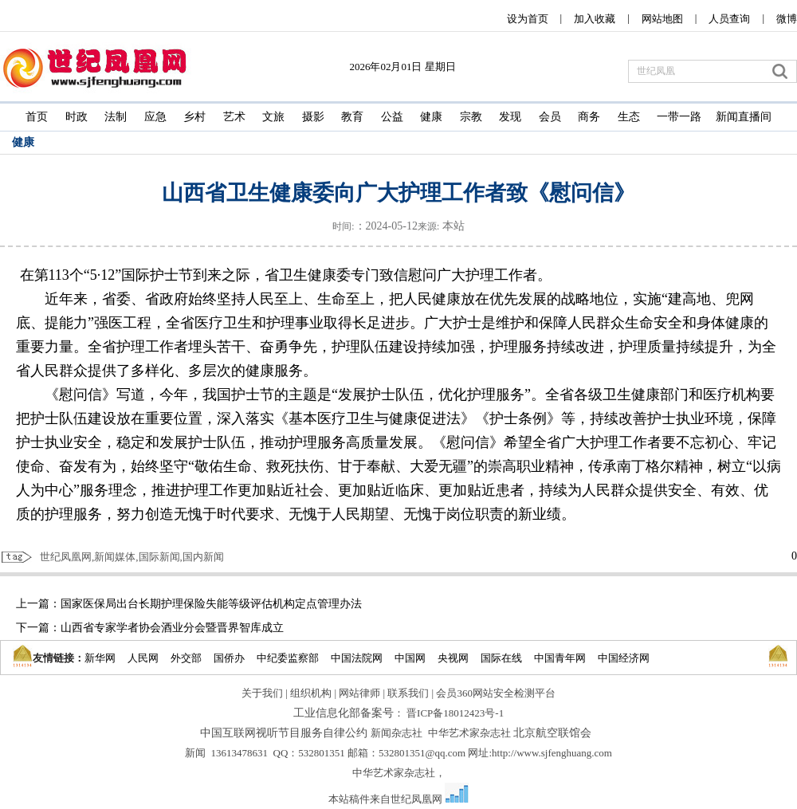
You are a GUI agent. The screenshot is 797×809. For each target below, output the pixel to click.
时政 (76, 117)
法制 (115, 117)
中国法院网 (357, 658)
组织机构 (311, 693)
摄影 (313, 117)
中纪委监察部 (288, 658)
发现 (510, 117)
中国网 (410, 658)
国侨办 (229, 658)
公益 (392, 117)
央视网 (453, 658)
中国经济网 (624, 658)
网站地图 (662, 19)
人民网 (143, 658)
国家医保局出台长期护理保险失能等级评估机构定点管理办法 (211, 604)
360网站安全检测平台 (506, 693)
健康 (431, 117)
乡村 (194, 117)
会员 (550, 117)
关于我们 (262, 693)
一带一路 (679, 117)
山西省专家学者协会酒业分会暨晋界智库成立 (172, 628)
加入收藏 (594, 19)
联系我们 (408, 693)
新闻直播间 (743, 117)
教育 (352, 117)
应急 (155, 117)
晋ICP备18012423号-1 (455, 713)
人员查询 (729, 19)
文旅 (273, 117)
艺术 (234, 117)
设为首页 (527, 19)
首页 (37, 117)
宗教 (471, 117)
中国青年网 (560, 658)
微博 (786, 19)
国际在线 (501, 658)
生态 (629, 117)
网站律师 (359, 693)
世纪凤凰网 (416, 799)
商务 (589, 117)
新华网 (100, 658)
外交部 (186, 658)
